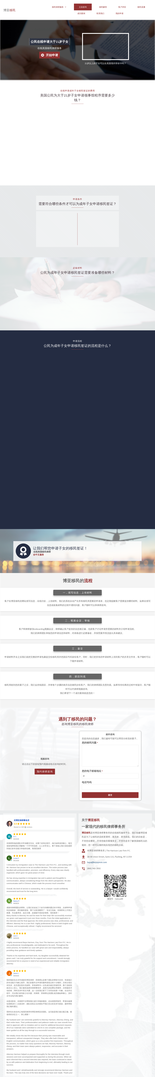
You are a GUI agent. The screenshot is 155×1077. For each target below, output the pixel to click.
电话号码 (87, 773)
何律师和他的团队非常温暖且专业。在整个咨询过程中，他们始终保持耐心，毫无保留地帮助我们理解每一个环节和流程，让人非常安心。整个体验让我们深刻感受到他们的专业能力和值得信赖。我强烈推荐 (39, 837)
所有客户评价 (40, 1071)
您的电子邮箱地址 (92, 762)
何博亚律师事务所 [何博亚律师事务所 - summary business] (21, 812)
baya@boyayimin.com (97, 853)
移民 (9, 6)
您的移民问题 (90, 734)
